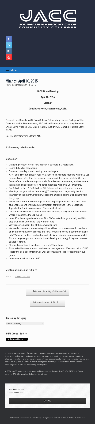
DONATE (47, 401)
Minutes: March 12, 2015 (47, 302)
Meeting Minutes (22, 276)
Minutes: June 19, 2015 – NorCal (47, 291)
